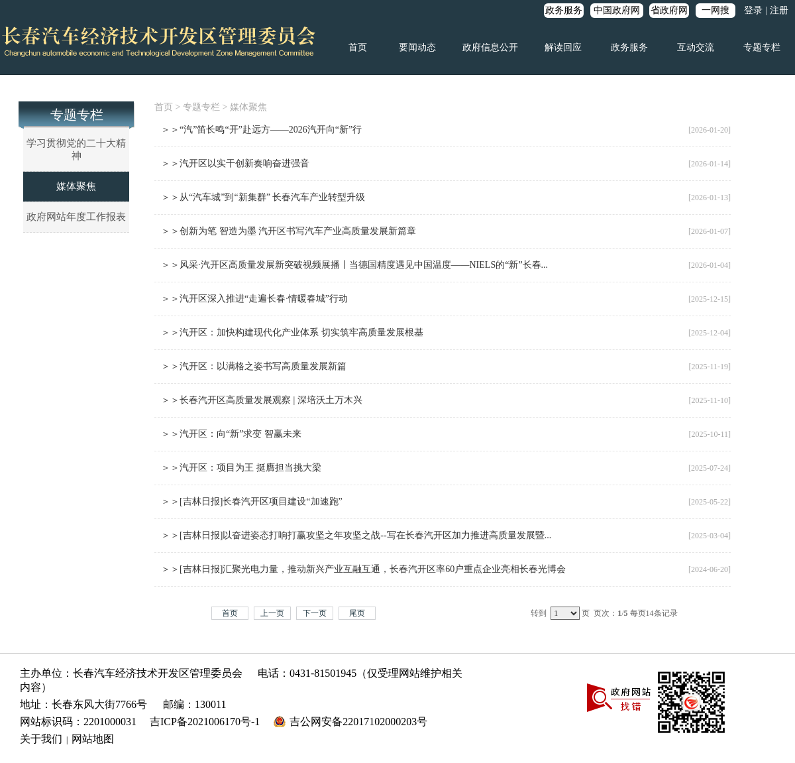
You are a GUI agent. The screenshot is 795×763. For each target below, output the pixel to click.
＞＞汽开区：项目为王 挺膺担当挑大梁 (241, 468)
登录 (753, 10)
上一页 (272, 613)
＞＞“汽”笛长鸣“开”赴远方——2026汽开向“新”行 (261, 130)
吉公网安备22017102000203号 (358, 721)
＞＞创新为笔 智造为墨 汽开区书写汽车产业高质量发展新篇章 (288, 231)
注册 (779, 10)
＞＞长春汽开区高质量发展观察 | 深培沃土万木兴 (261, 400)
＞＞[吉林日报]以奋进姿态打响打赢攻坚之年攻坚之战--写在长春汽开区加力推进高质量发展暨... (356, 535)
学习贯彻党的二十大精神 (76, 149)
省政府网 (669, 10)
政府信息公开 (490, 47)
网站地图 (93, 738)
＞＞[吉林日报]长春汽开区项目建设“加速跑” (252, 501)
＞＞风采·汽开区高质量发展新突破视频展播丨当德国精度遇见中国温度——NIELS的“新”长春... (354, 265)
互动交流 (695, 47)
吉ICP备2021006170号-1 (205, 721)
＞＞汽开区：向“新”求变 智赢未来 (231, 434)
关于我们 (41, 738)
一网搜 (715, 10)
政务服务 (563, 10)
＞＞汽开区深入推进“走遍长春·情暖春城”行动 (254, 299)
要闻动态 (417, 47)
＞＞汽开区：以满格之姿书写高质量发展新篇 (253, 366)
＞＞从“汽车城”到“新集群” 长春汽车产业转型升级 (263, 197)
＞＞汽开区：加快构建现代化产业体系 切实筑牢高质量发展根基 (292, 332)
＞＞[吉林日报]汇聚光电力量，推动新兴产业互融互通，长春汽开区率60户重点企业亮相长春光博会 (363, 569)
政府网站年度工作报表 (76, 216)
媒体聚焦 (76, 186)
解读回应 (563, 47)
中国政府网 (617, 10)
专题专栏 (761, 47)
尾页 (357, 613)
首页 (357, 47)
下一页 (315, 613)
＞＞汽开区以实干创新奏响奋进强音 (235, 163)
